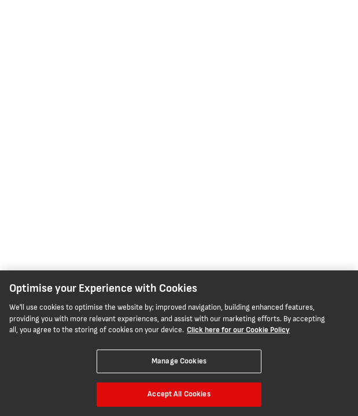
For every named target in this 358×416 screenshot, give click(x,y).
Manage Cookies (179, 361)
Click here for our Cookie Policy (238, 330)
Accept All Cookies (178, 394)
